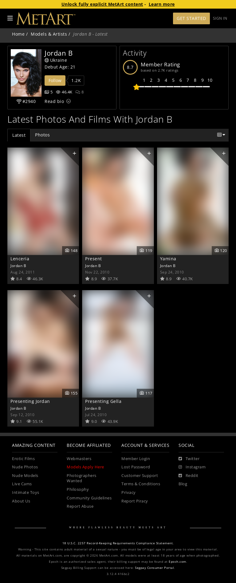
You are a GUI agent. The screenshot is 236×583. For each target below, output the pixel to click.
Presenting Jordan (30, 401)
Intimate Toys (25, 492)
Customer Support (139, 475)
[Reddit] (189, 476)
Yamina (168, 259)
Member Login (135, 458)
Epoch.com (177, 562)
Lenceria (19, 259)
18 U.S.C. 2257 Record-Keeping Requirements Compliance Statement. (118, 543)
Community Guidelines (89, 498)
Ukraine (56, 60)
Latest (19, 135)
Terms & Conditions (140, 483)
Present (93, 259)
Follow (55, 80)
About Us (21, 501)
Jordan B (18, 265)
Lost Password (135, 467)
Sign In (220, 18)
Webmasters (79, 458)
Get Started (191, 18)
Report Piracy (134, 501)
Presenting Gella (103, 401)
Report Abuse (80, 506)
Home (18, 34)
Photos (42, 135)
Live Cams (22, 483)
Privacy (128, 492)
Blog (183, 483)
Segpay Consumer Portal (154, 568)
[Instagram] (192, 467)
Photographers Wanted (81, 478)
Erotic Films (23, 458)
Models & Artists (49, 34)
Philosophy (78, 489)
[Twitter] (189, 459)
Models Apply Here (85, 467)
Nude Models (25, 475)
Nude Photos (25, 467)
